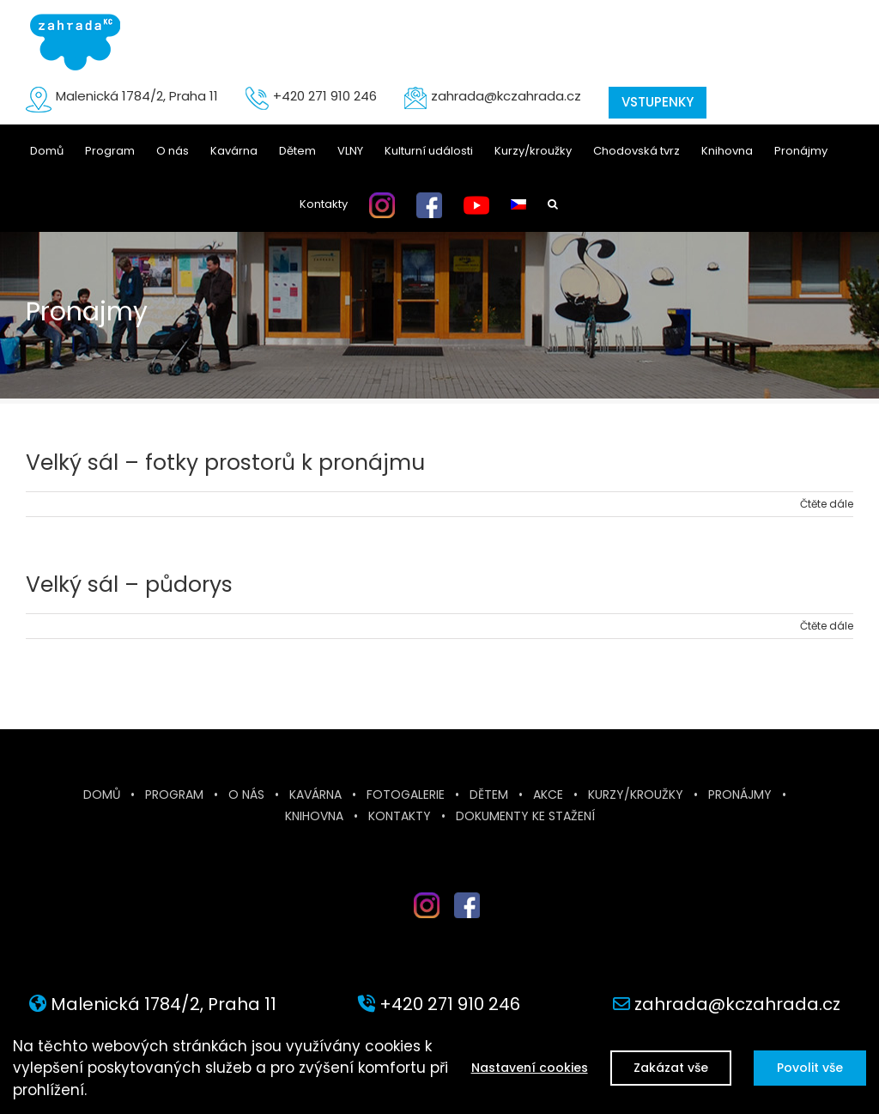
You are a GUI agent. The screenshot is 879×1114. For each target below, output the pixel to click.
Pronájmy (740, 794)
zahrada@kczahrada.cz (506, 96)
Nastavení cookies (522, 1067)
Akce (548, 794)
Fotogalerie (406, 794)
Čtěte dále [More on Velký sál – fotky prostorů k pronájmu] (826, 503)
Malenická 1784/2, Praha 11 (137, 96)
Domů (101, 794)
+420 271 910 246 (325, 96)
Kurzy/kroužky (635, 794)
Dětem (489, 794)
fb (467, 924)
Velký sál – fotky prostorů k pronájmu (225, 462)
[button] (553, 204)
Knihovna (314, 816)
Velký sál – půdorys (129, 584)
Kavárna (315, 794)
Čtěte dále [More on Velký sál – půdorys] (826, 625)
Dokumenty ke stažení (525, 816)
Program (174, 794)
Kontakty (399, 816)
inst (413, 924)
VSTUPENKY (657, 102)
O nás (246, 794)
